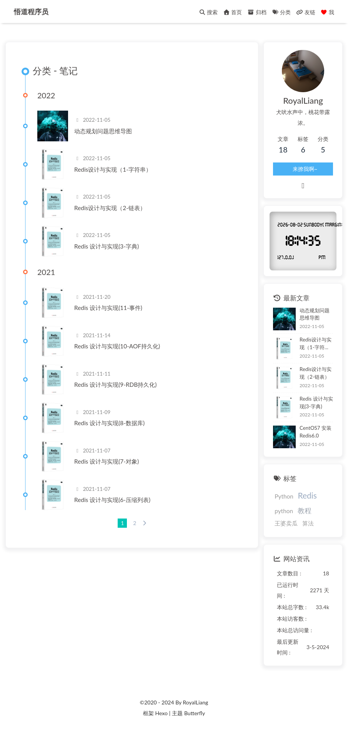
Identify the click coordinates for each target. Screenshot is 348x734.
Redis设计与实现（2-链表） (110, 207)
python (284, 510)
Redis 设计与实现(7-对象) (106, 461)
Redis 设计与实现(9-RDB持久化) (115, 384)
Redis (307, 495)
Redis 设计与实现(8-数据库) (109, 422)
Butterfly (194, 713)
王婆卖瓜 (286, 523)
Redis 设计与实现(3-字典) (106, 246)
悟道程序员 (31, 9)
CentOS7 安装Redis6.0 (315, 432)
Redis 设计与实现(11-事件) (108, 307)
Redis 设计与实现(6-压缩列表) (112, 499)
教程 (304, 510)
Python (284, 496)
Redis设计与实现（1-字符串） (113, 169)
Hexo (161, 713)
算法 (308, 523)
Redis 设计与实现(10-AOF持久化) (117, 346)
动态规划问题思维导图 (103, 131)
